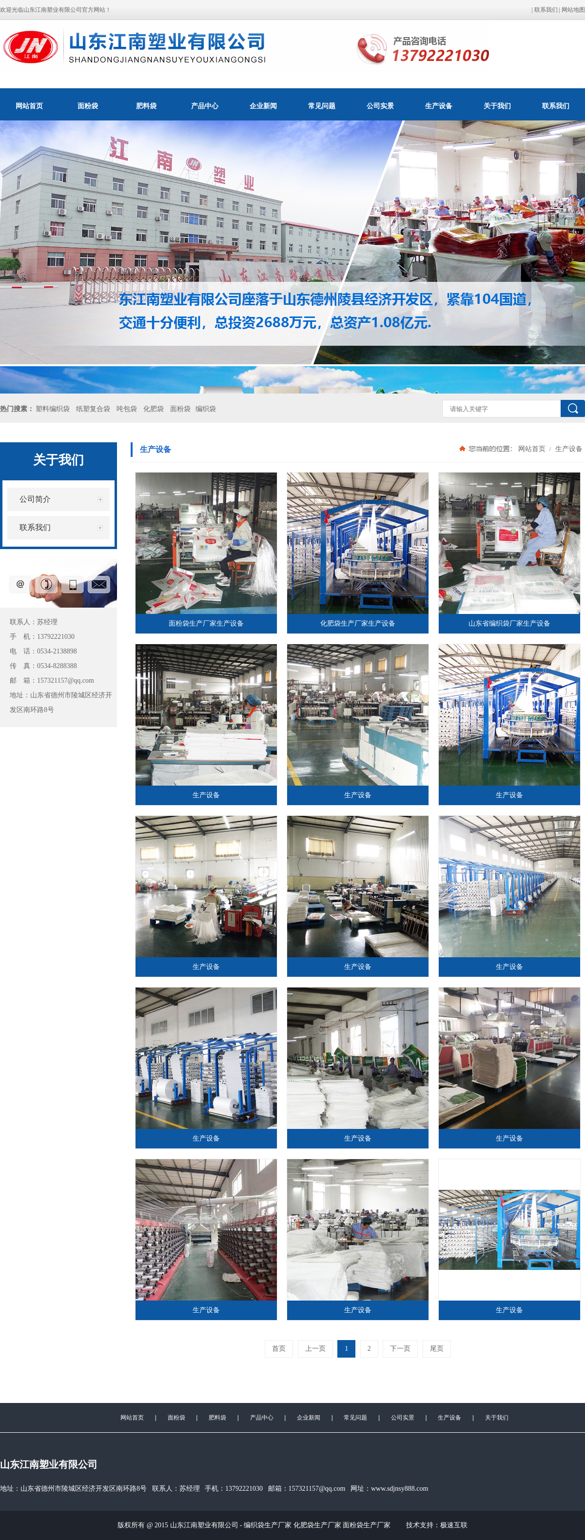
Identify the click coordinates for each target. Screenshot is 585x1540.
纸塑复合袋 (93, 409)
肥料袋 (146, 106)
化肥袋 (153, 409)
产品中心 (204, 106)
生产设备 (438, 106)
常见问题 (321, 106)
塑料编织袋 (53, 409)
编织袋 (205, 409)
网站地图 (573, 9)
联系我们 (546, 9)
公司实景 (380, 106)
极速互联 (454, 1525)
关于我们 (497, 106)
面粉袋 (88, 106)
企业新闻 (263, 106)
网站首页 (29, 106)
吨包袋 (127, 409)
